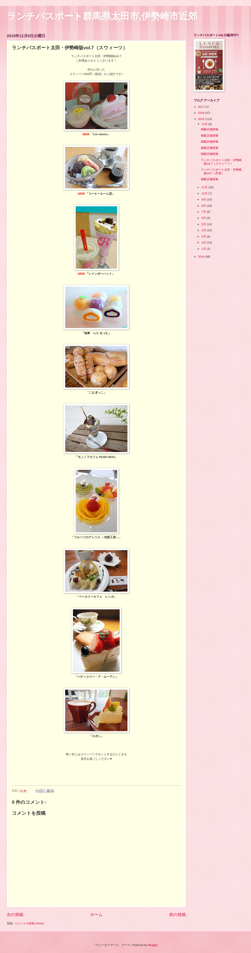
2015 (201, 119)
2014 (201, 256)
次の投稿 (15, 914)
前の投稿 (177, 914)
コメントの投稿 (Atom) (29, 923)
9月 (204, 199)
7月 (204, 211)
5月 (204, 224)
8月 (204, 205)
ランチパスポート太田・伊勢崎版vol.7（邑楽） (221, 171)
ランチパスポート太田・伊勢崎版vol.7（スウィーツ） (221, 162)
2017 (201, 106)
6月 (204, 218)
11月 (204, 187)
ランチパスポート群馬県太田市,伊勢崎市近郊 (102, 16)
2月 (204, 242)
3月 (204, 236)
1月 (204, 248)
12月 (204, 124)
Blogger (153, 945)
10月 (204, 193)
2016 (201, 112)
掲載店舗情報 (209, 129)
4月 (204, 230)
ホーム (96, 914)
